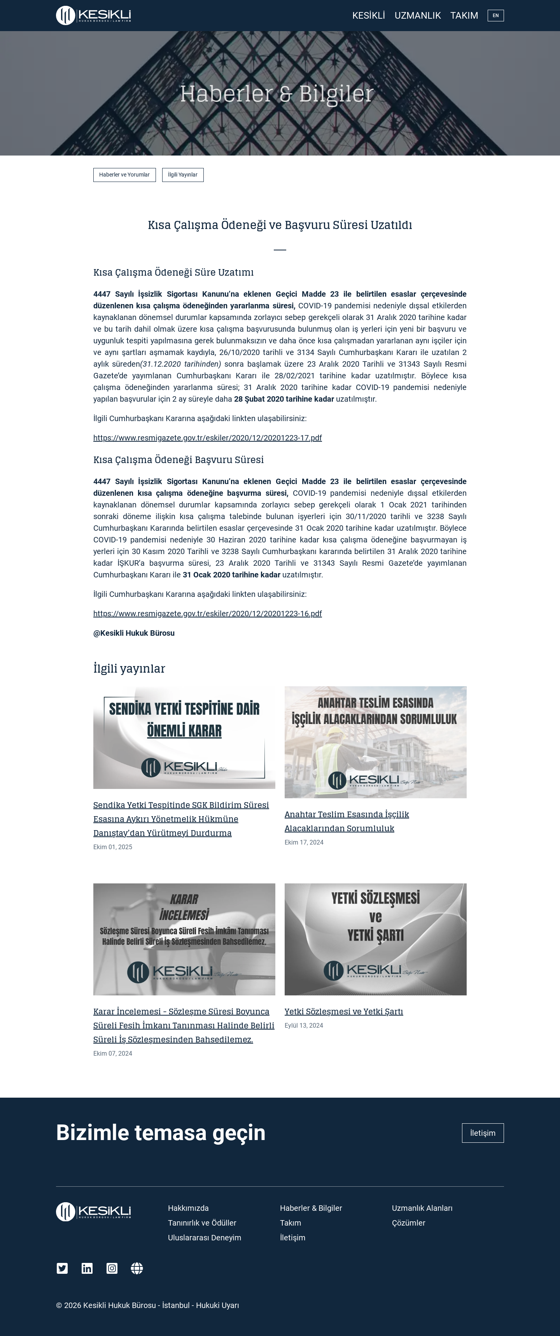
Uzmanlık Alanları (422, 1208)
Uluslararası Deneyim (205, 1237)
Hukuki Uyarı (217, 1305)
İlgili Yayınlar (183, 174)
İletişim (483, 1133)
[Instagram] (112, 1268)
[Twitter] (62, 1268)
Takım (464, 15)
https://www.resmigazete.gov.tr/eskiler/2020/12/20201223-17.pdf (207, 437)
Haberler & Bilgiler (311, 1208)
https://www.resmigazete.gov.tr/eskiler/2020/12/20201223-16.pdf (207, 613)
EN (496, 15)
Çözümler (408, 1223)
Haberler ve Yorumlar (124, 174)
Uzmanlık (418, 15)
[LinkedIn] (87, 1268)
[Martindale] (137, 1268)
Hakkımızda (188, 1208)
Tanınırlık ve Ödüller (202, 1223)
